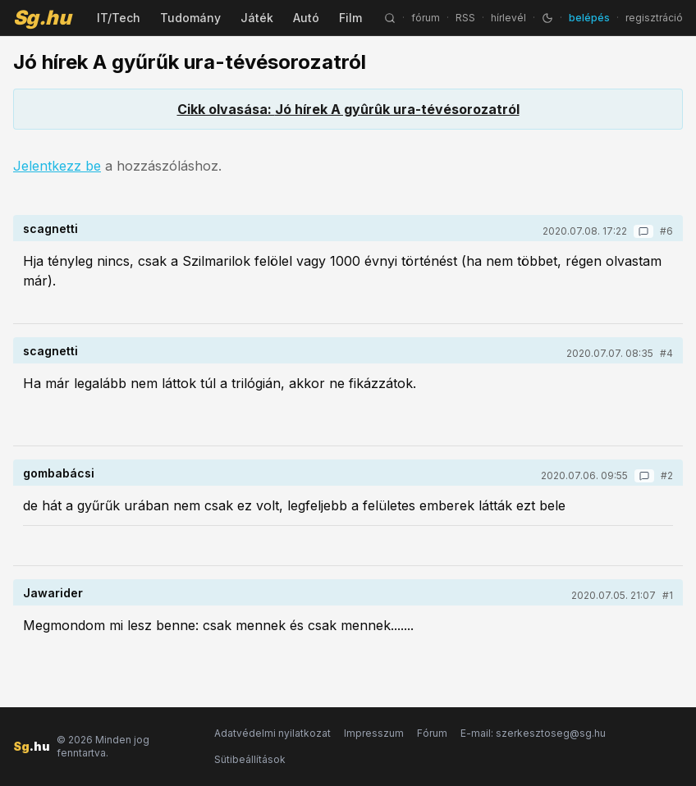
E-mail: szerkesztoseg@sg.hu (533, 733)
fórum (425, 17)
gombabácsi (58, 473)
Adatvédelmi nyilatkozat (272, 733)
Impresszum (374, 733)
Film (350, 18)
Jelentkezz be (57, 166)
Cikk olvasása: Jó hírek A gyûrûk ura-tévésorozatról (348, 109)
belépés (589, 17)
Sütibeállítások (250, 759)
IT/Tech (118, 18)
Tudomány (190, 18)
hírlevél (508, 17)
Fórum (432, 733)
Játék (256, 18)
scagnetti (50, 228)
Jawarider (53, 593)
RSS (465, 17)
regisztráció (654, 17)
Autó (306, 18)
